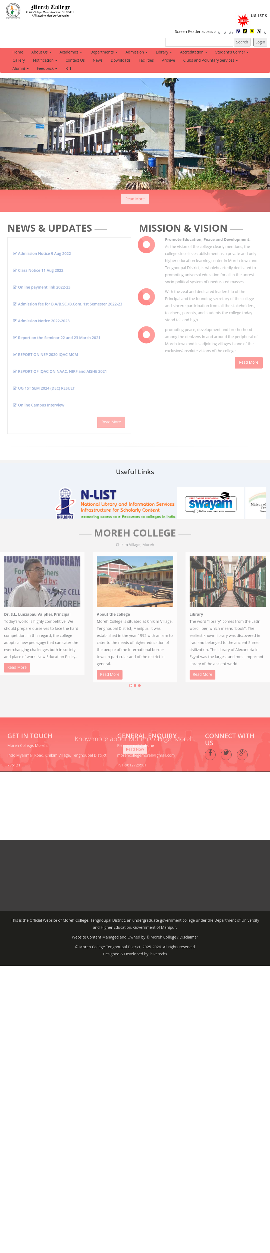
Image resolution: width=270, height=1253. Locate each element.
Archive (168, 60)
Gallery (18, 60)
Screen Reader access (194, 31)
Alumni (20, 68)
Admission (136, 52)
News (98, 60)
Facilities (146, 60)
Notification (45, 60)
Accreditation (193, 52)
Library (164, 52)
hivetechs (158, 950)
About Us (42, 52)
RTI (68, 68)
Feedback (47, 68)
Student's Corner (232, 52)
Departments (103, 52)
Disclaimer (189, 933)
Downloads (121, 60)
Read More (135, 195)
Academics (70, 52)
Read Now (135, 741)
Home (17, 52)
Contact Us (75, 60)
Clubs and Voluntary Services (210, 60)
